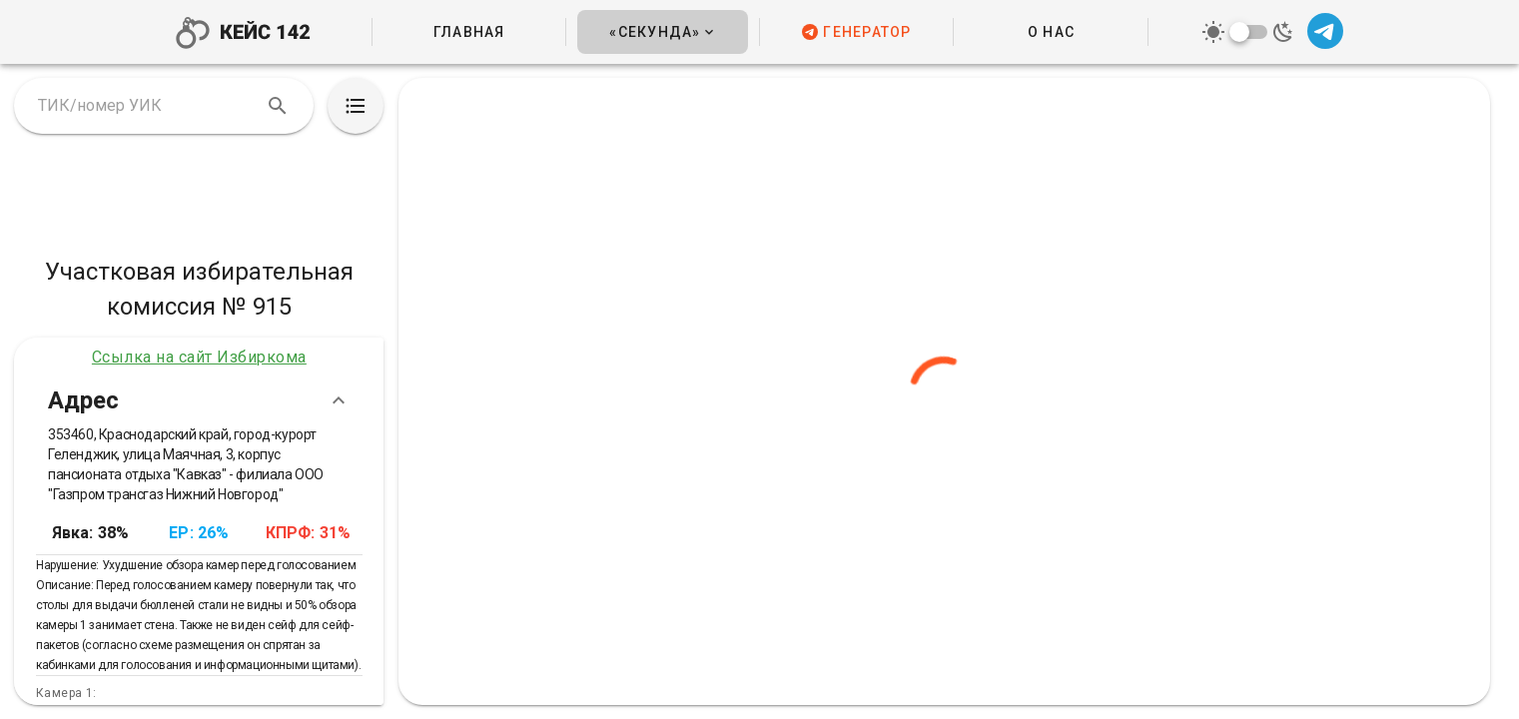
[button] (662, 32)
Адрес (199, 400)
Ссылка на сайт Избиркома (199, 357)
